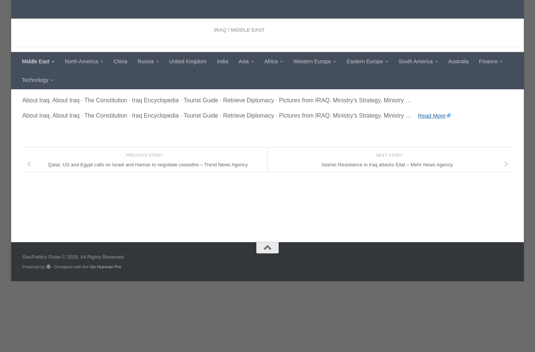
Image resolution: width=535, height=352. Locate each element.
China (120, 61)
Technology (35, 80)
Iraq (28, 100)
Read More (432, 179)
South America (416, 61)
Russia (146, 61)
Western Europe (312, 61)
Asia (244, 61)
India (222, 61)
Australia (458, 61)
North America (81, 61)
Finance (488, 61)
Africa (271, 61)
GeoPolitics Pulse (78, 24)
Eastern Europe (365, 61)
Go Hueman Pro (105, 337)
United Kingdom (188, 61)
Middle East (35, 61)
